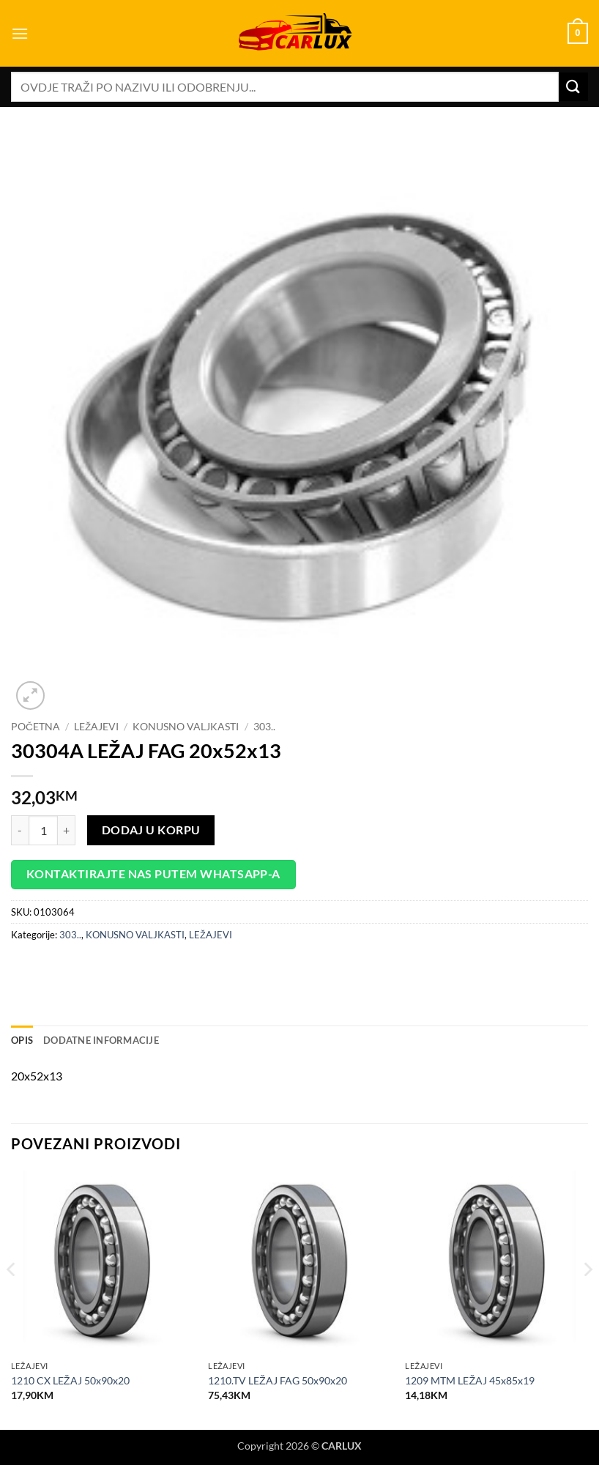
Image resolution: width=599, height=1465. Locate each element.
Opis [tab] (22, 1040)
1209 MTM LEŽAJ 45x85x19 (470, 1380)
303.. (264, 726)
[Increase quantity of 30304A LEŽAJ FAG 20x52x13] (66, 830)
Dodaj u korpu (151, 830)
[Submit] (573, 87)
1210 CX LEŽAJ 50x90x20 (70, 1380)
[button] (20, 33)
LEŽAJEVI (96, 726)
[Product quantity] (43, 830)
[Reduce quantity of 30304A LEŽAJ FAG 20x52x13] (20, 830)
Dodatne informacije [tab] (101, 1040)
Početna (35, 726)
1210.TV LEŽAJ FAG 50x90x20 (277, 1380)
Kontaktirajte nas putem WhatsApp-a (153, 873)
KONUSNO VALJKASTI (186, 726)
